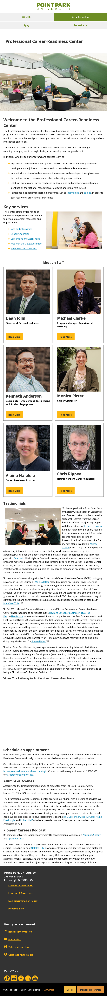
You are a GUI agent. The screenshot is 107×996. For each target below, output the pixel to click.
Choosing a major (20, 233)
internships (73, 192)
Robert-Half (26, 820)
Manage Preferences (90, 989)
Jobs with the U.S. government (26, 243)
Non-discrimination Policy (20, 900)
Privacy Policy (14, 908)
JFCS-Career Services (74, 816)
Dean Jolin (19, 558)
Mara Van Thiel (11, 603)
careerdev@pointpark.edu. (20, 774)
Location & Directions (18, 893)
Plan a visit (12, 939)
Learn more (48, 989)
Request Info (80, 25)
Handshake (17, 616)
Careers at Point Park (18, 885)
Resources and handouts (24, 248)
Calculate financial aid (18, 954)
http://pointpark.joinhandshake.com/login (25, 771)
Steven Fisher (38, 641)
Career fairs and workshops (25, 238)
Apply (27, 25)
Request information (18, 931)
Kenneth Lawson (93, 526)
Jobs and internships (21, 229)
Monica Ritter (42, 581)
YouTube (87, 835)
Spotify (97, 835)
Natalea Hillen (38, 848)
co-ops (87, 192)
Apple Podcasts (16, 838)
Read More (14, 336)
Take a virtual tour (17, 947)
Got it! (70, 989)
